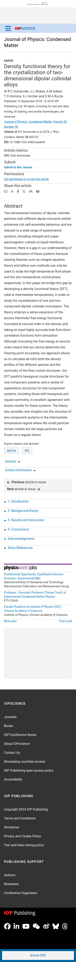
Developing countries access (24, 761)
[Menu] (8, 28)
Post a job (65, 621)
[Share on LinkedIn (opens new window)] (12, 191)
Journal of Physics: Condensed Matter (28, 121)
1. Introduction (16, 501)
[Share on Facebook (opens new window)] (18, 191)
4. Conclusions (16, 529)
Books (8, 726)
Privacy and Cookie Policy (22, 836)
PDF (37, 955)
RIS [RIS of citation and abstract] (27, 450)
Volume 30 (60, 121)
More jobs (10, 621)
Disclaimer (11, 827)
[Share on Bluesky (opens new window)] (37, 191)
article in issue (26, 482)
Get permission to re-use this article (26, 179)
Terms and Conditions (20, 818)
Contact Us (12, 753)
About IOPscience (17, 744)
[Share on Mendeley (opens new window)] (31, 191)
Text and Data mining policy (24, 845)
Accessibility (13, 779)
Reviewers (11, 884)
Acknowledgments (19, 539)
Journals (10, 717)
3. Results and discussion (24, 520)
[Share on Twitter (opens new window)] (24, 191)
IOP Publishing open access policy (29, 770)
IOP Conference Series (20, 735)
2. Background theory (21, 511)
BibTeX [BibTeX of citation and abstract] (11, 450)
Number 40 (11, 126)
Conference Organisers (20, 893)
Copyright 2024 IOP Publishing (26, 809)
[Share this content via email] (5, 191)
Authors (9, 875)
